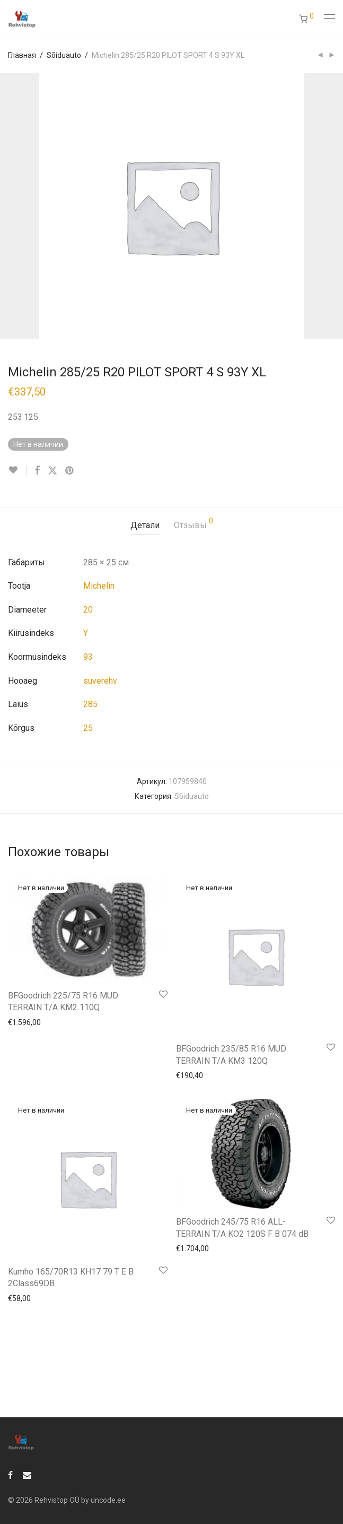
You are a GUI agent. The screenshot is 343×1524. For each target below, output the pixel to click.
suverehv (100, 681)
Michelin (99, 586)
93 (88, 657)
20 (88, 610)
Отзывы (193, 523)
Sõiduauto (64, 55)
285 (90, 704)
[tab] (145, 526)
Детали (145, 525)
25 (88, 728)
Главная (22, 55)
